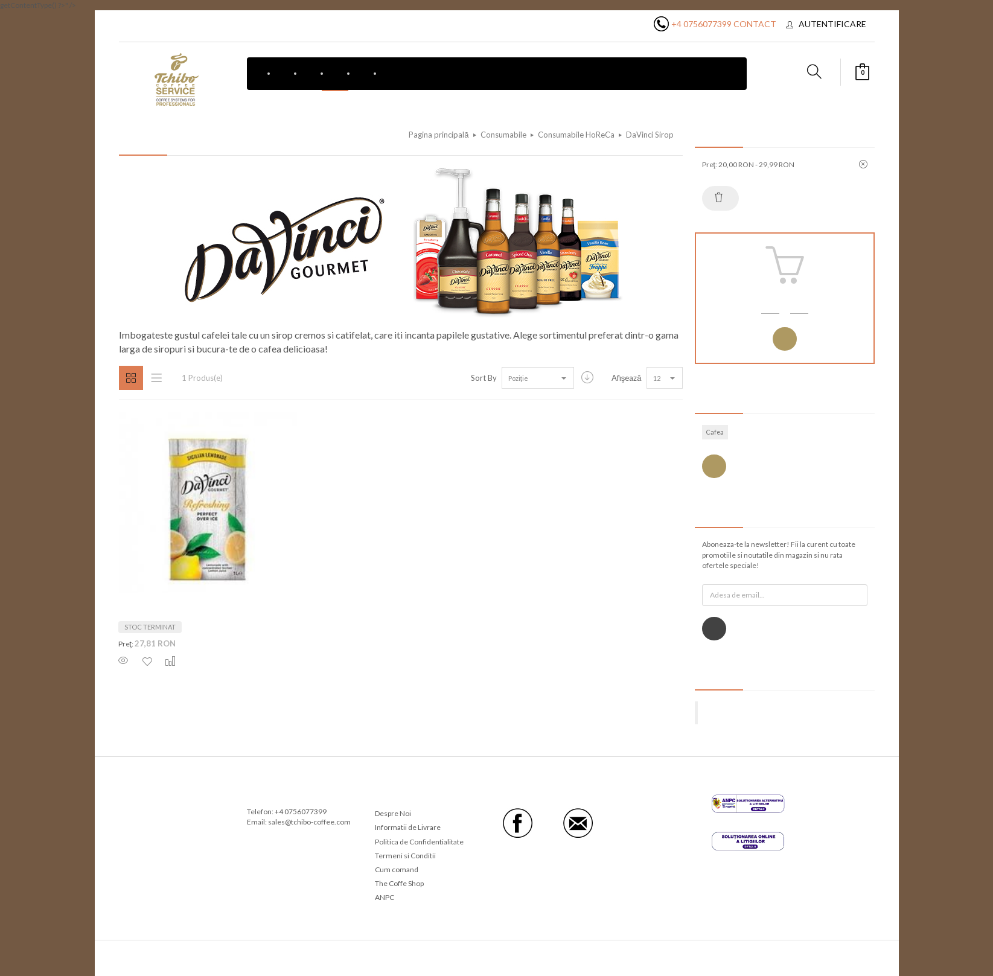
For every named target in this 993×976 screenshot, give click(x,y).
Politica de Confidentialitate (419, 841)
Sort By (484, 378)
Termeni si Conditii (405, 855)
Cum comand (396, 869)
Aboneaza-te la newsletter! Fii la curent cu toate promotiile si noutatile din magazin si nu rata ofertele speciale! (778, 554)
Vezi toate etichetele (714, 466)
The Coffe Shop (399, 883)
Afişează (626, 378)
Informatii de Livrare (408, 827)
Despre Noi (393, 813)
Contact (754, 24)
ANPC (384, 897)
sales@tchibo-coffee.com (309, 821)
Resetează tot (719, 197)
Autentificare (832, 24)
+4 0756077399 (701, 24)
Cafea (715, 432)
